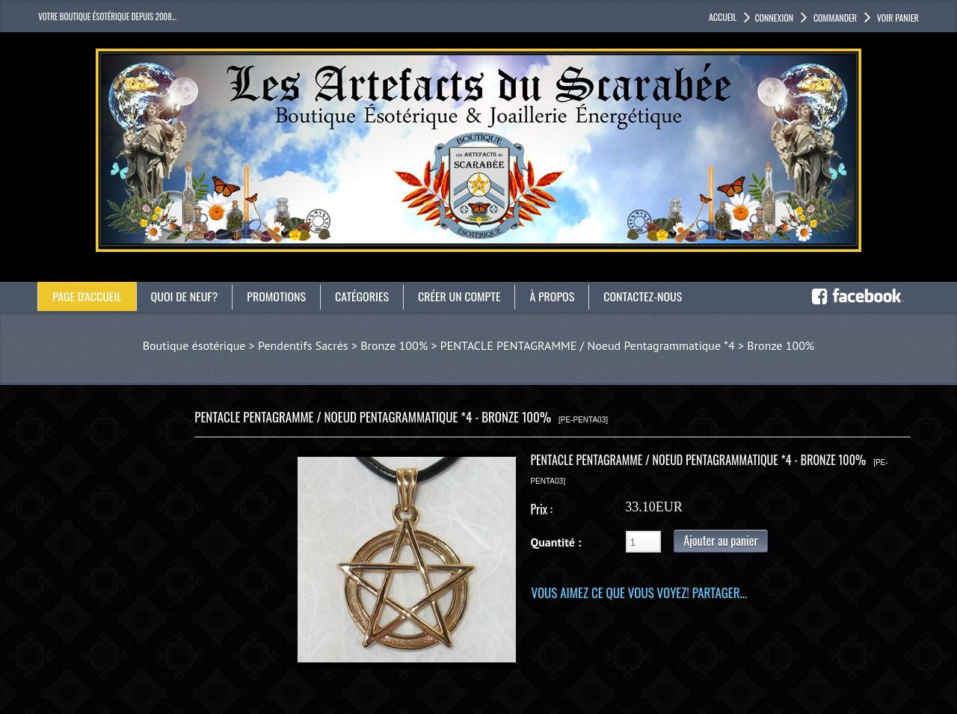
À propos (552, 296)
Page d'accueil (87, 296)
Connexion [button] (773, 17)
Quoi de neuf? (184, 296)
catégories (363, 296)
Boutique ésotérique (194, 345)
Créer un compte (460, 296)
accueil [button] (722, 16)
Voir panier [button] (897, 17)
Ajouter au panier (720, 541)
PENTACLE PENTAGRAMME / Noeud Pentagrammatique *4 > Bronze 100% (627, 345)
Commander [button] (834, 17)
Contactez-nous (643, 296)
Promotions (277, 296)
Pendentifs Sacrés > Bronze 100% (343, 345)
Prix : (541, 509)
